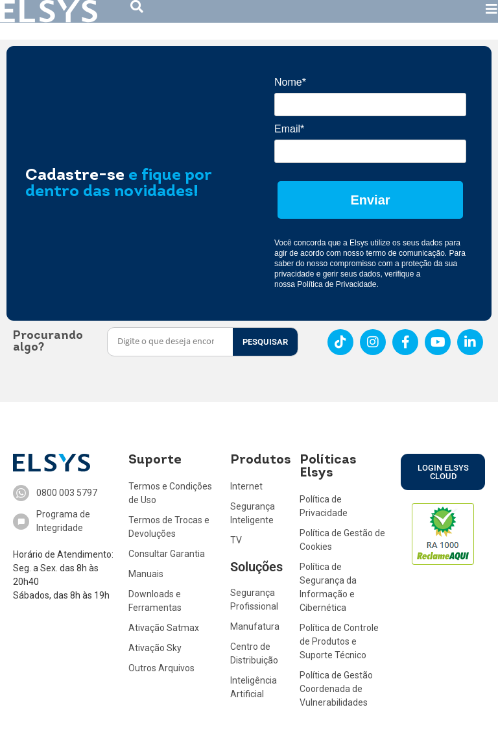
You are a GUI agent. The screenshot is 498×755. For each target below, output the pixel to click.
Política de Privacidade (336, 284)
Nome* (290, 82)
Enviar (370, 200)
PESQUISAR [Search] (265, 342)
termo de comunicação (405, 253)
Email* (289, 128)
